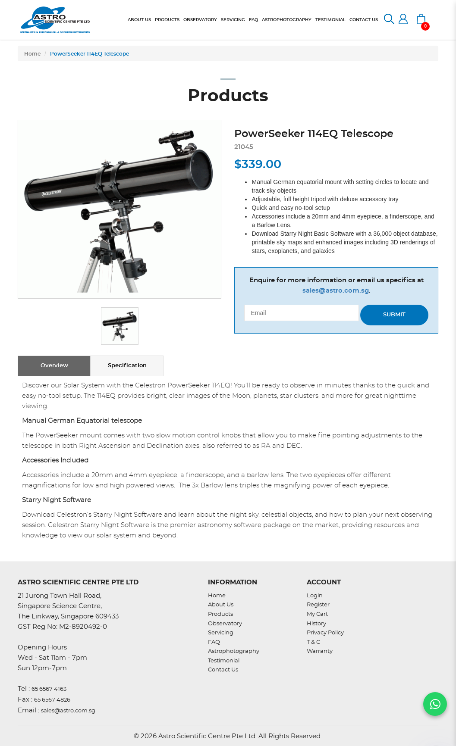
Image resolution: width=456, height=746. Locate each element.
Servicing (220, 633)
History (316, 624)
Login (315, 596)
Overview (54, 365)
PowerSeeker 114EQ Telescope (89, 53)
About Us (220, 605)
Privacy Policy (325, 633)
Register (318, 605)
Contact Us (223, 670)
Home (32, 53)
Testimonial (223, 661)
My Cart (317, 614)
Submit (394, 315)
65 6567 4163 (48, 689)
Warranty (320, 651)
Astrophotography (233, 651)
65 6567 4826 (52, 700)
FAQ (214, 642)
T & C (313, 642)
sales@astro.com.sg (335, 290)
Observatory (225, 624)
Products (220, 614)
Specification (127, 365)
